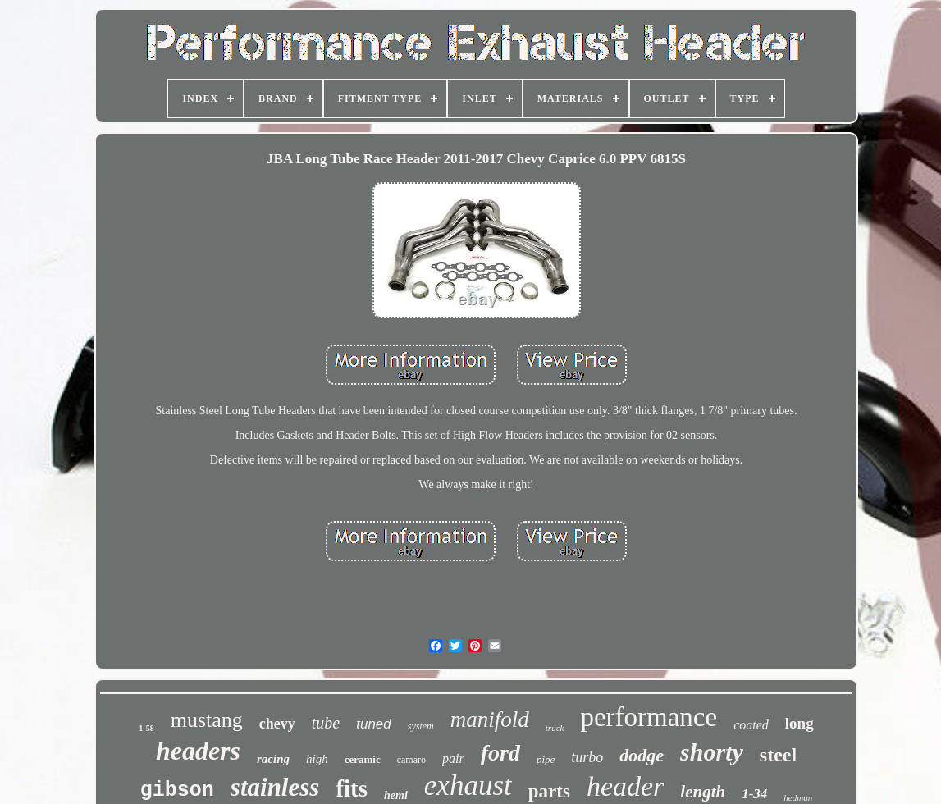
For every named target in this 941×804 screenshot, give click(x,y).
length (702, 792)
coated (751, 725)
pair (453, 758)
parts (549, 791)
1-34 (754, 794)
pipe (546, 759)
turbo (587, 757)
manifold (489, 719)
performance (648, 717)
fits (352, 788)
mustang (207, 720)
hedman (797, 797)
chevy (277, 723)
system (421, 726)
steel (778, 754)
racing (273, 758)
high (317, 758)
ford (500, 752)
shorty (711, 751)
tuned (373, 724)
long (799, 723)
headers (198, 750)
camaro (411, 759)
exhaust (468, 786)
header (625, 786)
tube (326, 723)
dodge (641, 755)
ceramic (363, 759)
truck (555, 728)
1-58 (146, 728)
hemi (396, 795)
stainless (275, 787)
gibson (177, 790)
